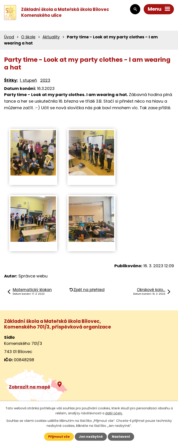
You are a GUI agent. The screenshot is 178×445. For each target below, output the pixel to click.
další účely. (114, 413)
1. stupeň (28, 80)
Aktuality (51, 37)
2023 (45, 80)
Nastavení (121, 436)
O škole (28, 37)
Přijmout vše (59, 436)
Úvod (9, 37)
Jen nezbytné (91, 436)
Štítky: (11, 80)
